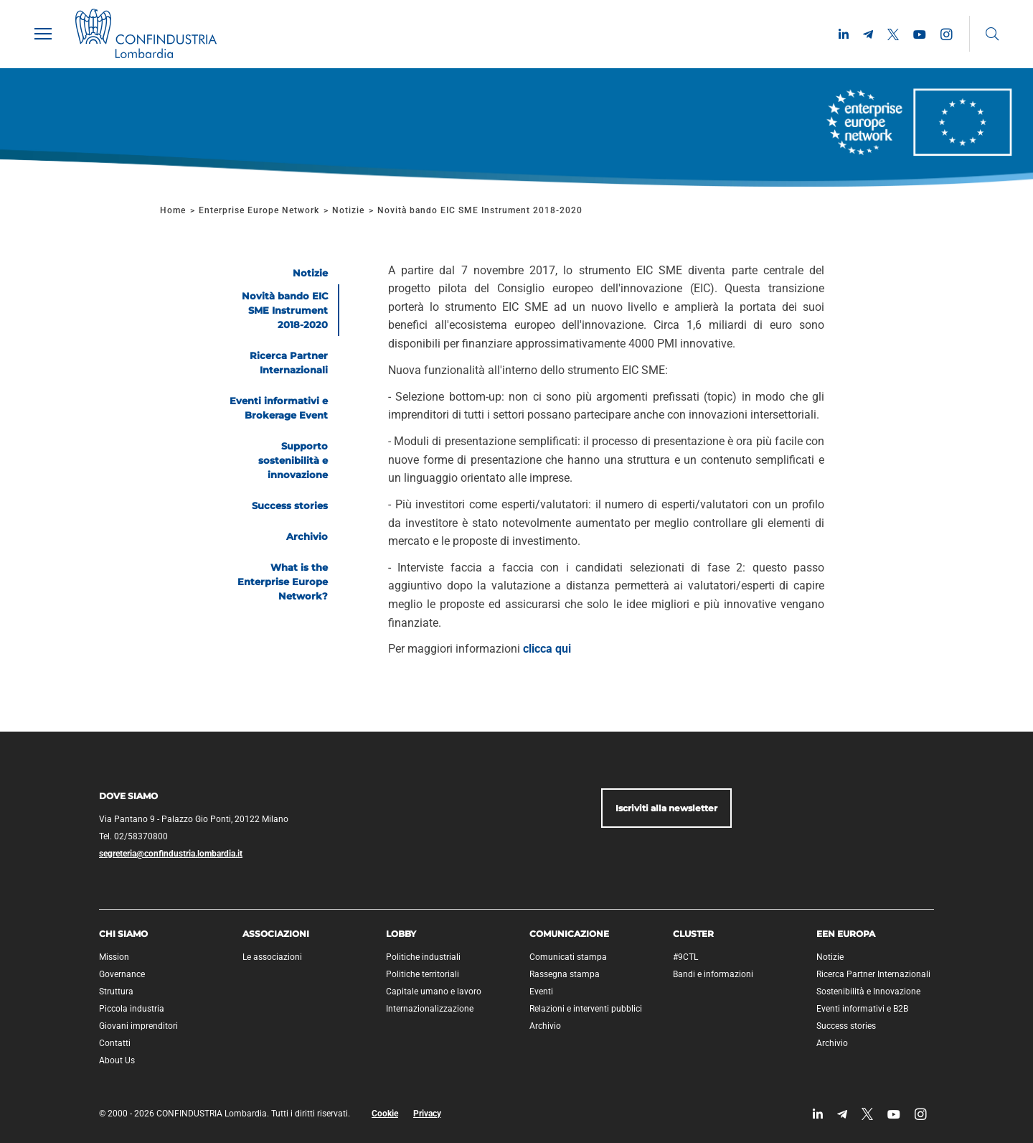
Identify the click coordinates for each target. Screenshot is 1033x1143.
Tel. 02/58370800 (133, 836)
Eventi (541, 991)
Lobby (401, 933)
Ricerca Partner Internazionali (873, 974)
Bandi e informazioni (713, 974)
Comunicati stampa (568, 957)
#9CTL (685, 957)
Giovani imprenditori (138, 1026)
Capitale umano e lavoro (433, 991)
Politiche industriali (423, 957)
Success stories (846, 1026)
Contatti (115, 1043)
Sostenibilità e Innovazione (868, 991)
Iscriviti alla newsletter (666, 808)
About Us (117, 1060)
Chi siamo (123, 933)
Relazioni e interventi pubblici (585, 1009)
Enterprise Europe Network (260, 210)
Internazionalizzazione (429, 1009)
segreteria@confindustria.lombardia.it (170, 854)
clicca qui (547, 649)
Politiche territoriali (422, 974)
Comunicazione (569, 933)
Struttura (116, 991)
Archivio (545, 1026)
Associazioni (275, 933)
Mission (114, 957)
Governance (122, 974)
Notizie (348, 210)
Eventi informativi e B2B (862, 1009)
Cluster (693, 933)
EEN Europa (845, 933)
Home (173, 210)
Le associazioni (272, 957)
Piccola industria (131, 1009)
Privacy (427, 1114)
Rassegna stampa (564, 974)
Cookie (385, 1114)
